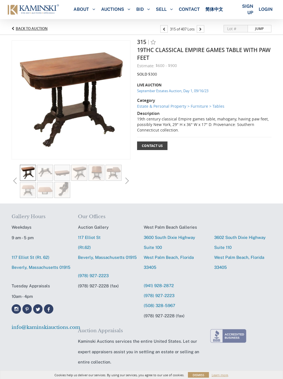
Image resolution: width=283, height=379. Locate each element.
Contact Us (152, 145)
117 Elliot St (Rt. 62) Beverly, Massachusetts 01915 (41, 262)
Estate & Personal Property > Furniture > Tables (180, 106)
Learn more (220, 375)
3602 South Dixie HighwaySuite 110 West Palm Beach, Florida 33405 (240, 252)
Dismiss (198, 375)
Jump (259, 28)
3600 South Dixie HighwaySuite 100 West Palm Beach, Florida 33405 (169, 252)
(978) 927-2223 (93, 275)
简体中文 (214, 9)
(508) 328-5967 (159, 305)
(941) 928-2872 (159, 285)
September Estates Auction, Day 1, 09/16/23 (172, 90)
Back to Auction (32, 28)
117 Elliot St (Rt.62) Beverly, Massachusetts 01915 (107, 247)
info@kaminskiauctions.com (42, 327)
